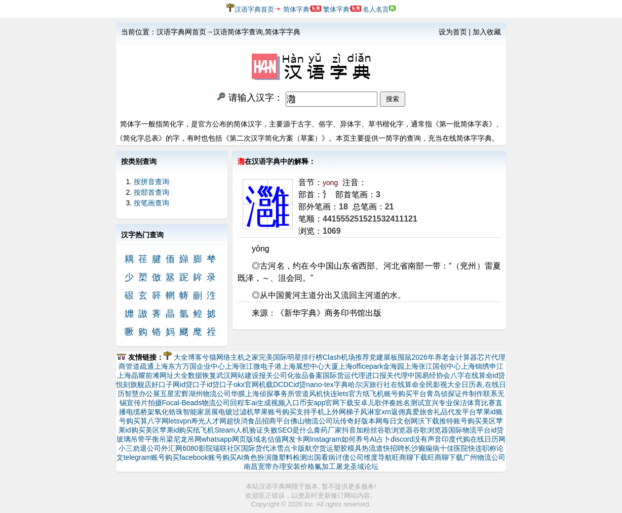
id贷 (499, 375)
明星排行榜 (305, 357)
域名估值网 (271, 439)
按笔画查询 (151, 203)
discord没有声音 (416, 439)
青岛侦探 (440, 394)
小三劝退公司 (140, 448)
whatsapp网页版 (227, 439)
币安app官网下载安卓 (333, 403)
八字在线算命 (471, 375)
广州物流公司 (484, 457)
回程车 (240, 403)
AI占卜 (380, 439)
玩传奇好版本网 (357, 421)
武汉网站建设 (237, 375)
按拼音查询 (151, 182)
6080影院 (197, 448)
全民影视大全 (440, 384)
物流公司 (216, 403)
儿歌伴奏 (382, 403)
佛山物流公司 (311, 421)
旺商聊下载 (409, 457)
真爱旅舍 (419, 412)
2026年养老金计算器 (444, 357)
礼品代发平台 (455, 412)
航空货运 (319, 448)
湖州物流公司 (209, 394)
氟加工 (325, 466)
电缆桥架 (140, 412)
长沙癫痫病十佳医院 (436, 448)
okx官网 (246, 384)
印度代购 (456, 439)
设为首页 (453, 32)
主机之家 (244, 357)
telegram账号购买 (151, 457)
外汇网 (171, 448)
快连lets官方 (343, 394)
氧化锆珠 (168, 412)
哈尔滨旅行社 (369, 384)
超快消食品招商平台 (258, 421)
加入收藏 (487, 32)
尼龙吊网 (187, 439)
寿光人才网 (208, 421)
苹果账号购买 (275, 412)
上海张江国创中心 (432, 366)
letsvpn (180, 421)
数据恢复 (202, 375)
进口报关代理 (386, 375)
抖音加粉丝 (359, 430)
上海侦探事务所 (270, 394)
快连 (475, 448)
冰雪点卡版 (287, 448)
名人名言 (376, 9)
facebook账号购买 (208, 457)
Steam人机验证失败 (245, 430)
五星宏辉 (174, 394)
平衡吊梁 (159, 439)
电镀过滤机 (236, 412)
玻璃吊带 (130, 439)
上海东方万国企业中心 (189, 366)
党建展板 (383, 357)
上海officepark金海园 (371, 366)
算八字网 (154, 421)
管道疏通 (140, 366)
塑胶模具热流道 (358, 448)
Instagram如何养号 (340, 439)
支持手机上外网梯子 (328, 412)
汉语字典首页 (254, 9)
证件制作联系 (476, 394)
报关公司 (273, 375)
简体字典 (296, 9)
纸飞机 (203, 430)
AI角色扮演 (254, 457)
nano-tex (319, 384)
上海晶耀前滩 (138, 375)
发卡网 (299, 439)
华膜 (238, 394)
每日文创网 (400, 421)
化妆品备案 (305, 375)
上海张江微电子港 (253, 366)
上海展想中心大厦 (310, 366)
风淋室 (370, 412)
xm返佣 (393, 412)
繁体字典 (336, 9)
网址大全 (174, 375)
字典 (341, 384)
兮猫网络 (216, 357)
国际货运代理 (344, 375)
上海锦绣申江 (482, 366)
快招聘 (393, 448)
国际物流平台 (469, 430)
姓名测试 (410, 403)
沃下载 (428, 421)
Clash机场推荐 (346, 357)
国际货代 (255, 448)
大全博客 (188, 357)
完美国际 (273, 357)
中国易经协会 (429, 375)
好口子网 (165, 384)
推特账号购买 (460, 421)
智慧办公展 (142, 394)
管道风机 (309, 394)
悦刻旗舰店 (133, 384)
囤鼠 (405, 357)
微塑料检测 (289, 457)
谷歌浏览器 (395, 430)
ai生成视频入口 (275, 403)
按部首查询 (151, 192)
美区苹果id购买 (169, 430)
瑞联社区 (227, 448)
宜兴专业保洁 (445, 403)
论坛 (371, 466)
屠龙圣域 (350, 466)
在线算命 (405, 384)
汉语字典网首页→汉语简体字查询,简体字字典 (228, 32)
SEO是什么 (296, 430)
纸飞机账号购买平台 (394, 394)
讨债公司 (349, 457)
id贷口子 (193, 384)
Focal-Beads (182, 403)
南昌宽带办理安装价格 (279, 466)
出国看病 (321, 457)
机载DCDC (276, 384)
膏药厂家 (328, 430)
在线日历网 (488, 439)
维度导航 (378, 457)
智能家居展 (200, 412)
